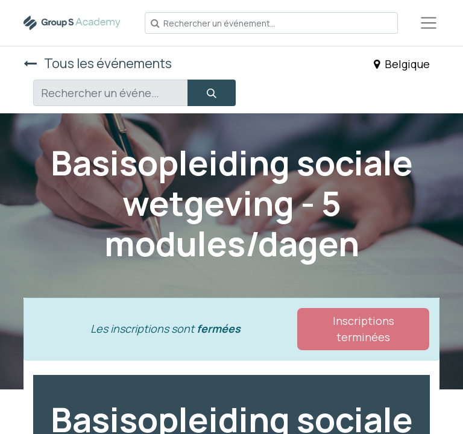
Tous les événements (98, 63)
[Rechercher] (211, 93)
